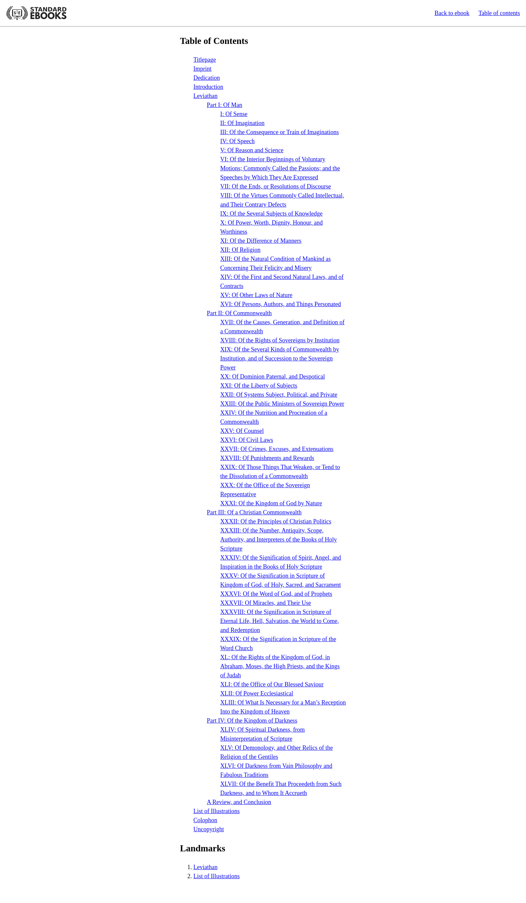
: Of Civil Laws (246, 440)
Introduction (208, 86)
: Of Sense (234, 114)
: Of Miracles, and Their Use (265, 603)
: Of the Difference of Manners (261, 240)
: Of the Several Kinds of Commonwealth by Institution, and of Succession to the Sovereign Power (279, 358)
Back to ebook (451, 13)
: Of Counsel (242, 431)
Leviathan (206, 96)
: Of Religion (240, 249)
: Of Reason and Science (252, 150)
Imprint (203, 68)
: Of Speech (237, 141)
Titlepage (205, 59)
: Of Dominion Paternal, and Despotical (272, 376)
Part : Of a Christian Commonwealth (254, 512)
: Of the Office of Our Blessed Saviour (272, 684)
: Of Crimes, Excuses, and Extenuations (276, 449)
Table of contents (499, 13)
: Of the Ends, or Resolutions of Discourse (275, 186)
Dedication (207, 77)
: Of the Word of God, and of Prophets (276, 593)
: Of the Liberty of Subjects (258, 385)
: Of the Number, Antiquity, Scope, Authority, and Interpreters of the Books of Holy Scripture (278, 539)
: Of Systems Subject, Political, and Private (278, 394)
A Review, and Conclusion (239, 802)
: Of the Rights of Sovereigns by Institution (279, 340)
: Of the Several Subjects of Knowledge (271, 213)
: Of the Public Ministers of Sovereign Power (282, 403)
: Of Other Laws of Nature (256, 295)
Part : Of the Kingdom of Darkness (252, 720)
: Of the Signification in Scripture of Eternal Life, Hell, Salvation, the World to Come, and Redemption (279, 621)
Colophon (205, 820)
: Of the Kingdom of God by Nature (271, 503)
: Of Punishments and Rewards (267, 458)
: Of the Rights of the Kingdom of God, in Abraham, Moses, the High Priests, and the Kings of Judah (280, 666)
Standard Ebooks (36, 13)
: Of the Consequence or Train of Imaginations (279, 132)
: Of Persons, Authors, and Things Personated (280, 304)
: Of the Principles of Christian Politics (275, 521)
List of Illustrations (217, 811)
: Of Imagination (242, 123)
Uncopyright (209, 829)
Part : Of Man (225, 105)
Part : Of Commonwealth (239, 313)
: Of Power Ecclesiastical (256, 693)
